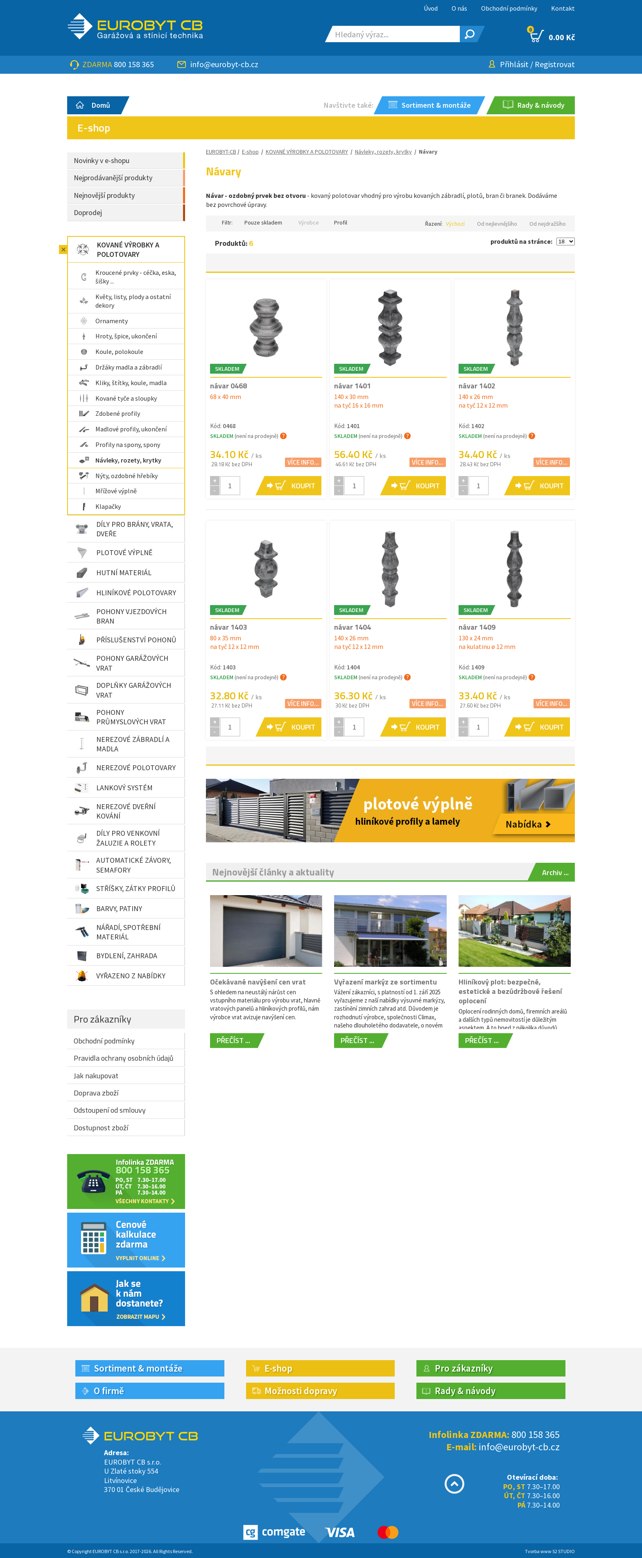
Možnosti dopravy (300, 1391)
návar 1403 (228, 627)
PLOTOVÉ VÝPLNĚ (113, 553)
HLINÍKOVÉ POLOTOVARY (125, 593)
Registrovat (555, 64)
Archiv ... (555, 872)
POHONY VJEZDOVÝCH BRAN (120, 616)
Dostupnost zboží (101, 1127)
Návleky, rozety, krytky (120, 460)
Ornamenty (103, 321)
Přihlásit (514, 64)
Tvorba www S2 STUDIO (550, 1551)
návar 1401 (352, 385)
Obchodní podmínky (509, 8)
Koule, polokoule (111, 351)
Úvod (431, 8)
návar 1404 (352, 627)
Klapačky (100, 506)
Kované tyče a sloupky (118, 398)
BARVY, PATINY (108, 909)
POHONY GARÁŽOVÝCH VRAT (121, 662)
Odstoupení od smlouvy (110, 1110)
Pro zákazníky (102, 1018)
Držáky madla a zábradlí (120, 367)
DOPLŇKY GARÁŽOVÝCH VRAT (122, 689)
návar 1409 (477, 627)
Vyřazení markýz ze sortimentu (385, 981)
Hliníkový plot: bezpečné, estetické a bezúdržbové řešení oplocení (510, 991)
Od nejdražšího (547, 224)
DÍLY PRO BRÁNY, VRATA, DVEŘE (123, 528)
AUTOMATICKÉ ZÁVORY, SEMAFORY (122, 864)
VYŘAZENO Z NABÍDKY (119, 976)
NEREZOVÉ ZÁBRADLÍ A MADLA (122, 744)
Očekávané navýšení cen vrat (258, 981)
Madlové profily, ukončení (123, 429)
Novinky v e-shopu (101, 160)
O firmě (109, 1391)
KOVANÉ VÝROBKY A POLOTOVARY (117, 249)
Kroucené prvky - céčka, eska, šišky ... (127, 276)
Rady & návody (465, 1391)
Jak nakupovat (96, 1075)
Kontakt (563, 8)
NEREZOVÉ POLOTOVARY (125, 768)
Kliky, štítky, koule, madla (123, 383)
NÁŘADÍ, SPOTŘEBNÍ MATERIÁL (117, 932)
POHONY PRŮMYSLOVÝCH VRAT (120, 717)
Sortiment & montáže (138, 1368)
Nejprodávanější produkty (113, 177)
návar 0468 (228, 385)
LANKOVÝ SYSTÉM (113, 788)
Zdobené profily (109, 413)
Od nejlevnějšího (497, 224)
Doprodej (88, 212)
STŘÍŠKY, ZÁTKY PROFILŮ (125, 888)
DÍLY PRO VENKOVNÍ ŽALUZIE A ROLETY (117, 837)
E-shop (250, 151)
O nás (459, 8)
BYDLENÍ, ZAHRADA (115, 956)
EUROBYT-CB (221, 151)
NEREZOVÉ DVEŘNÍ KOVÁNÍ (115, 811)
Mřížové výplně (108, 491)
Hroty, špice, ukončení (118, 336)
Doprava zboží (96, 1092)
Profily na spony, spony (119, 444)
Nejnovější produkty (104, 195)
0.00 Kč (552, 36)
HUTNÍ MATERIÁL (112, 573)
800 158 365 (134, 64)
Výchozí (455, 224)
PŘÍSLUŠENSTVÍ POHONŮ (125, 639)
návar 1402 (477, 385)
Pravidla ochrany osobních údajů (124, 1058)
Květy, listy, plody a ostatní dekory (125, 301)
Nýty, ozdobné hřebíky (118, 476)
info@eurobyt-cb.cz (224, 64)
